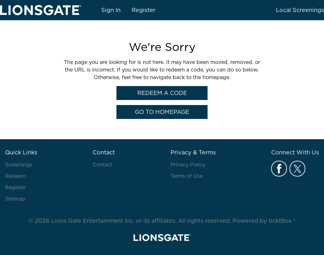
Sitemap (15, 198)
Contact (102, 164)
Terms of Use (186, 175)
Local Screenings (300, 10)
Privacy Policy (188, 164)
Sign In (111, 10)
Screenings (18, 164)
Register (143, 10)
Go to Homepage (162, 112)
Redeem (15, 175)
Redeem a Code (162, 93)
